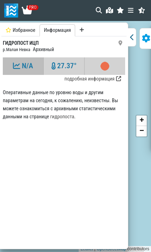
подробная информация (92, 79)
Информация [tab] (57, 30)
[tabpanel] (64, 134)
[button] (120, 10)
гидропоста (62, 117)
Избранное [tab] (20, 30)
